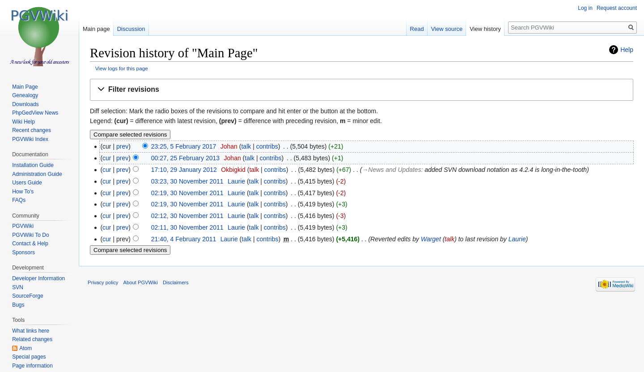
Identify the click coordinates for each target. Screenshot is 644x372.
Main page (96, 29)
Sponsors (23, 252)
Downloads (25, 104)
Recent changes (31, 130)
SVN (17, 287)
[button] (361, 89)
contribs (267, 146)
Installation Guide (33, 165)
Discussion (131, 29)
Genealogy (25, 95)
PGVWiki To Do (30, 235)
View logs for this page (121, 68)
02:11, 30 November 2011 (187, 227)
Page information (32, 366)
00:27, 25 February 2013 (185, 158)
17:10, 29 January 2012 (184, 169)
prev (122, 146)
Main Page (25, 87)
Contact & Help (30, 243)
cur (106, 158)
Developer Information (38, 278)
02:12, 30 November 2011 (187, 215)
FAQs (18, 200)
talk (246, 146)
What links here (30, 331)
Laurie (517, 239)
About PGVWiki (140, 282)
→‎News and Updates (391, 169)
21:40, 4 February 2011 (183, 239)
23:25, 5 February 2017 (183, 146)
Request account (617, 8)
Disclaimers (176, 282)
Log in (585, 8)
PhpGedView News (35, 113)
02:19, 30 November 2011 (187, 193)
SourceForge (27, 296)
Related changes (32, 339)
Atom (25, 348)
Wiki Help (23, 122)
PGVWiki (23, 226)
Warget (431, 239)
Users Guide (27, 183)
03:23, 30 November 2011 (187, 181)
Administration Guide (37, 174)
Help (626, 49)
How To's (23, 191)
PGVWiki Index (30, 139)
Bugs (18, 305)
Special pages (29, 357)
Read (417, 29)
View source (447, 29)
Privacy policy (103, 282)
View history (485, 29)
